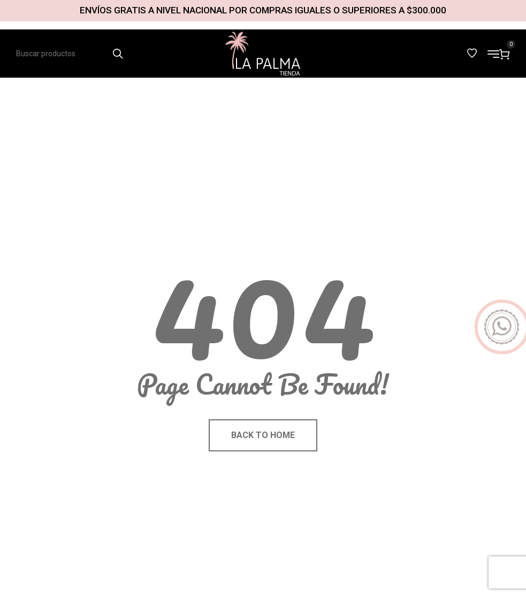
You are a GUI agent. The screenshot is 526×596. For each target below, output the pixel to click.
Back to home (263, 435)
